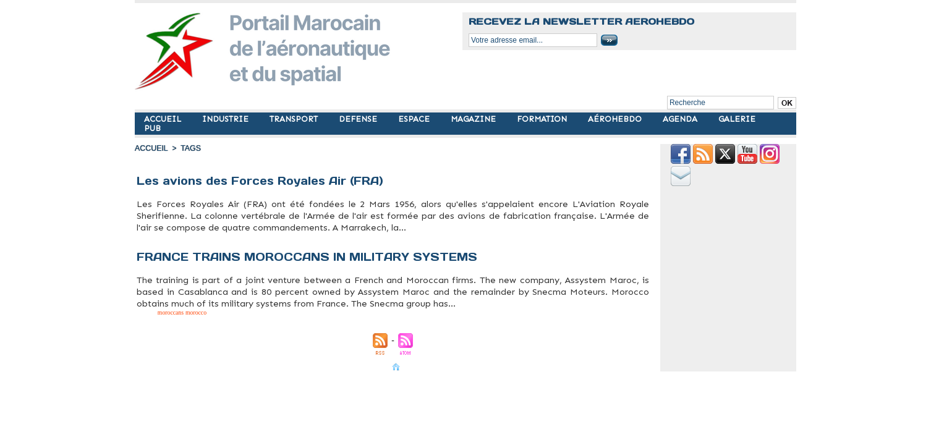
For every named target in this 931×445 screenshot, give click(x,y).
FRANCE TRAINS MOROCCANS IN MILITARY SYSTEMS (309, 254)
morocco (278, 235)
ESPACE (415, 119)
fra (229, 235)
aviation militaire (149, 235)
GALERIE (736, 119)
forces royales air (213, 235)
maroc (237, 235)
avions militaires (176, 235)
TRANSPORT (295, 119)
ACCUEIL (164, 119)
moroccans (158, 308)
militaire (250, 235)
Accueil (151, 148)
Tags (189, 148)
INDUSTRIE (226, 119)
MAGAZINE (474, 119)
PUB (152, 128)
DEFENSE (359, 119)
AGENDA (681, 119)
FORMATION (543, 119)
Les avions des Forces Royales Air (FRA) (264, 181)
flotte (194, 235)
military (265, 235)
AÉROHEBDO (616, 119)
